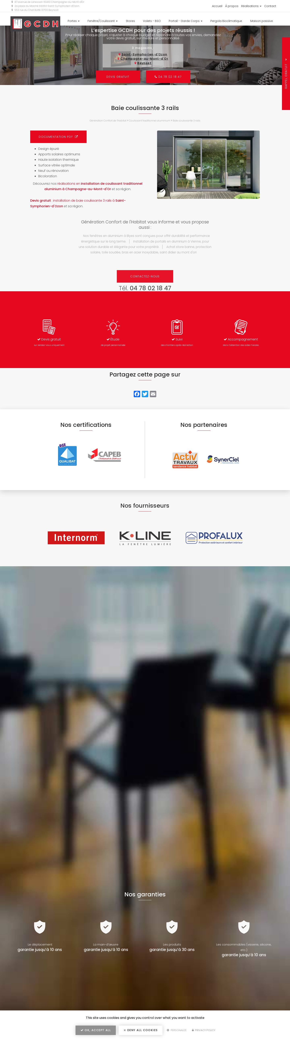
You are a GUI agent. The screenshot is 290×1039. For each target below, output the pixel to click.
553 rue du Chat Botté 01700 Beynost (34, 10)
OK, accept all (96, 1030)
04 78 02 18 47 (168, 77)
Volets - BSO (152, 21)
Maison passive (261, 21)
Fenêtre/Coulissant (103, 21)
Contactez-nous (145, 276)
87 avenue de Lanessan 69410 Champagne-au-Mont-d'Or (47, 2)
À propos (231, 6)
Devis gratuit (117, 77)
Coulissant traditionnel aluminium (149, 120)
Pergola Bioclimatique (226, 21)
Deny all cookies (140, 1030)
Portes (74, 21)
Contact (270, 6)
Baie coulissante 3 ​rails (186, 120)
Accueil (217, 6)
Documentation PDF (58, 137)
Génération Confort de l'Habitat (108, 120)
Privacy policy (203, 1030)
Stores (130, 21)
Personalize (177, 1030)
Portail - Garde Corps (185, 21)
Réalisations (251, 6)
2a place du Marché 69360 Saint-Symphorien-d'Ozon (45, 6)
